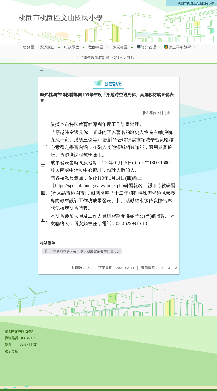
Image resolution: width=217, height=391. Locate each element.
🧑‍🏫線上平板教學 (177, 47)
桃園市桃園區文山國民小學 (196, 3)
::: (170, 3)
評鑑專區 (120, 47)
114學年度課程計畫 (93, 57)
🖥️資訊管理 (146, 47)
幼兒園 (28, 47)
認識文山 (47, 47)
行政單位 (71, 47)
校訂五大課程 (123, 57)
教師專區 (95, 47)
